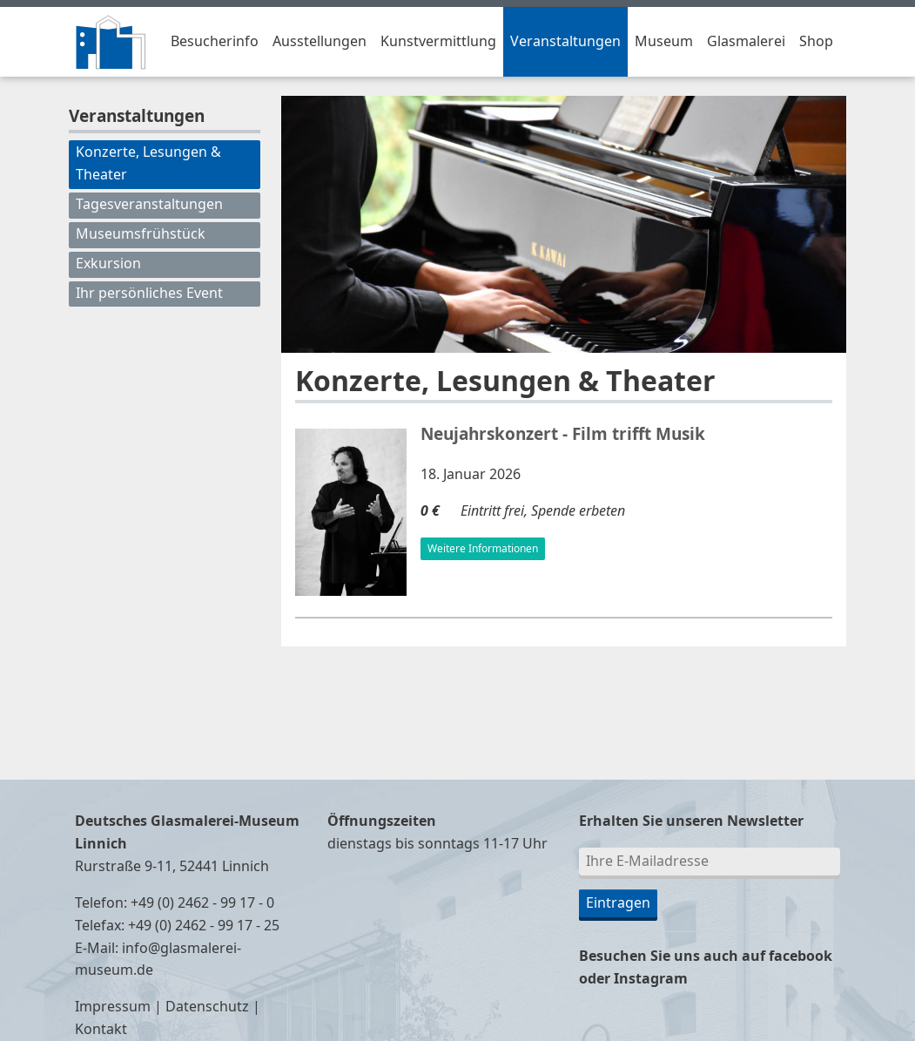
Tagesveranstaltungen (149, 204)
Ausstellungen (319, 41)
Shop (816, 41)
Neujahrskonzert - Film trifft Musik (562, 434)
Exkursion (108, 263)
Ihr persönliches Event (149, 293)
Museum (664, 41)
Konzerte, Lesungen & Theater (148, 164)
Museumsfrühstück (140, 234)
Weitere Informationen (482, 549)
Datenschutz (207, 1007)
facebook (800, 956)
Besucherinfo (215, 41)
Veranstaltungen (565, 41)
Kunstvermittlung (438, 41)
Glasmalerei (746, 41)
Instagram (651, 979)
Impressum (113, 1007)
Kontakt (101, 1029)
